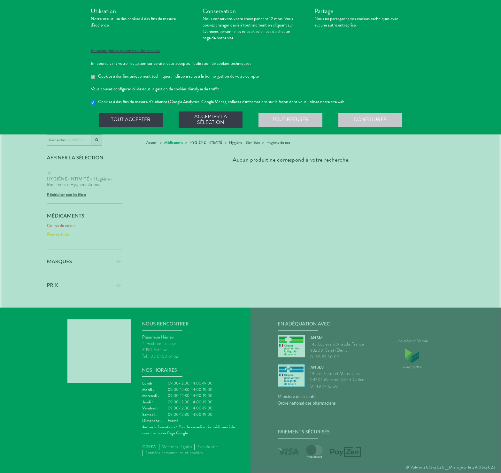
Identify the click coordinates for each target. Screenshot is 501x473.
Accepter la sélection (210, 119)
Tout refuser (291, 119)
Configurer (370, 119)
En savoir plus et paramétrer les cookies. (125, 51)
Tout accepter (130, 119)
